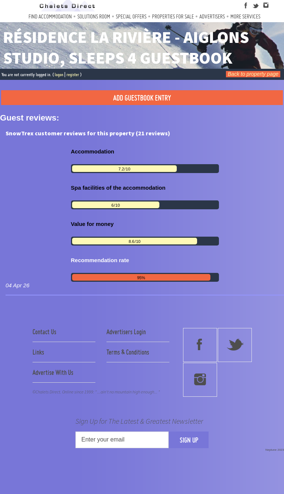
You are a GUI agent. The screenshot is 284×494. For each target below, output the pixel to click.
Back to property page (253, 74)
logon (59, 74)
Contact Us (44, 332)
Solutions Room (93, 16)
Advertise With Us (53, 372)
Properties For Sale (173, 16)
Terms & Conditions (127, 352)
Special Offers (131, 16)
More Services (245, 16)
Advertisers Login (126, 332)
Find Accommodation (50, 16)
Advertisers (212, 16)
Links (38, 352)
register (73, 74)
